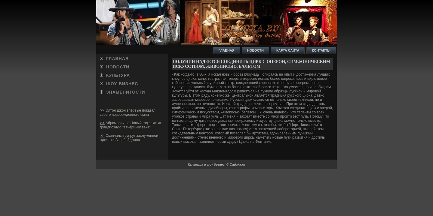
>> (102, 110)
